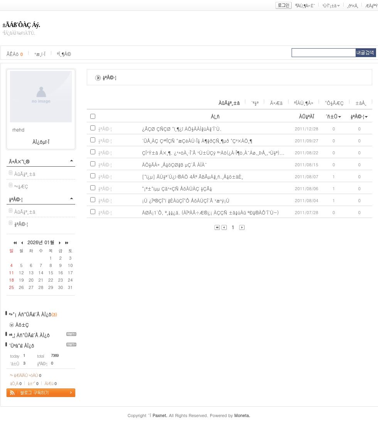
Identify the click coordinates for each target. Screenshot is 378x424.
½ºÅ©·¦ (15, 199)
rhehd (18, 129)
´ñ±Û (332, 116)
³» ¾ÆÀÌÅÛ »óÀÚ (25, 375)
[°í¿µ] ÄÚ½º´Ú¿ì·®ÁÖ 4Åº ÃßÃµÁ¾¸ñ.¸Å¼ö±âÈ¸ (192, 176)
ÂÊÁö (15, 54)
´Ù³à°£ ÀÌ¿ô (21, 345)
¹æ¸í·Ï (40, 54)
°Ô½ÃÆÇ (334, 103)
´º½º (254, 103)
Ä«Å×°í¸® (19, 161)
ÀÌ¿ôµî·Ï (40, 142)
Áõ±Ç (22, 324)
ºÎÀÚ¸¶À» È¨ (305, 5)
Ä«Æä (276, 103)
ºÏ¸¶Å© (64, 54)
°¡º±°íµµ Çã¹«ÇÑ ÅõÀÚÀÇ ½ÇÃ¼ (177, 188)
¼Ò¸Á (15, 383)
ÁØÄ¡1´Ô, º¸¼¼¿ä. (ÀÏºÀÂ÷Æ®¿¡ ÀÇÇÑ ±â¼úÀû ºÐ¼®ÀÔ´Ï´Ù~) (210, 212)
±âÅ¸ (360, 103)
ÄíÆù (50, 383)
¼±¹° (33, 383)
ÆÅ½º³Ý (371, 5)
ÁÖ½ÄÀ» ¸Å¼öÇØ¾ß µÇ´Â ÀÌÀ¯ (174, 164)
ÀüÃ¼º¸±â (24, 174)
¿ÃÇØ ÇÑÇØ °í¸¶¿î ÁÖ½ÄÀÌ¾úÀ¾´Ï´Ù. (181, 128)
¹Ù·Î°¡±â (329, 5)
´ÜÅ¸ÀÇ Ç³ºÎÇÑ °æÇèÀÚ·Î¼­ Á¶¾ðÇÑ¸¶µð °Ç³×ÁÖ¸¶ (197, 140)
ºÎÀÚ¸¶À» (304, 103)
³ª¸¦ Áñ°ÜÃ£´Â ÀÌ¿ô (29, 335)
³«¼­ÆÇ (21, 186)
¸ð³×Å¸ (352, 5)
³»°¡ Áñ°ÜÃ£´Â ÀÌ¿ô (30, 314)
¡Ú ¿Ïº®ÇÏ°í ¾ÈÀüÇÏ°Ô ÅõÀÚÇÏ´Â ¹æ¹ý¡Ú (186, 200)
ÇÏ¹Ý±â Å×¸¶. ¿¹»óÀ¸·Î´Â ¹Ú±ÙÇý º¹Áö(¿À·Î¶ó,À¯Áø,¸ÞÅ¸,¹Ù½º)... (213, 152)
